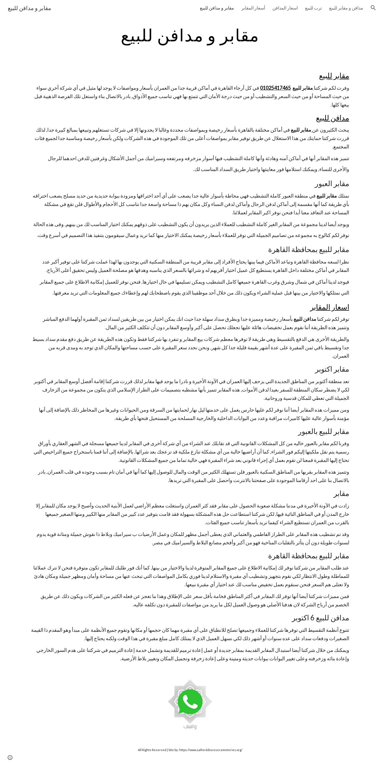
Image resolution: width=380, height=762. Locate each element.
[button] (373, 8)
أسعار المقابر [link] (253, 7)
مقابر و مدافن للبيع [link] (217, 7)
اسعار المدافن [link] (285, 7)
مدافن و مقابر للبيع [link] (346, 7)
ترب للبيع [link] (313, 7)
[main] (190, 34)
